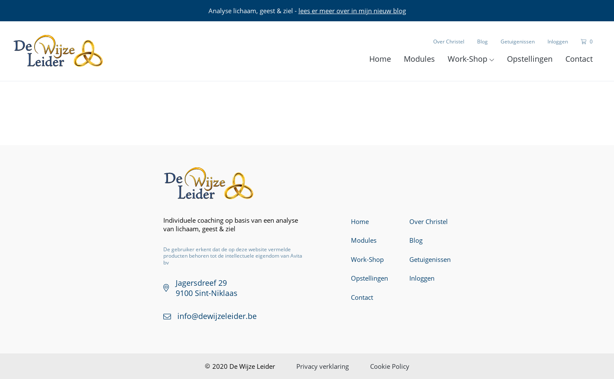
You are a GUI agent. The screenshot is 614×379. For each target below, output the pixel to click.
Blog (482, 41)
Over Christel (448, 41)
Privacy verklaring (322, 366)
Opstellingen (530, 59)
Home (380, 59)
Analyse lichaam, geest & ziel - (307, 10)
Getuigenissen (518, 41)
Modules (419, 59)
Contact (579, 59)
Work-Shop (471, 59)
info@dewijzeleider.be (217, 316)
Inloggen (557, 41)
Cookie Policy (389, 366)
